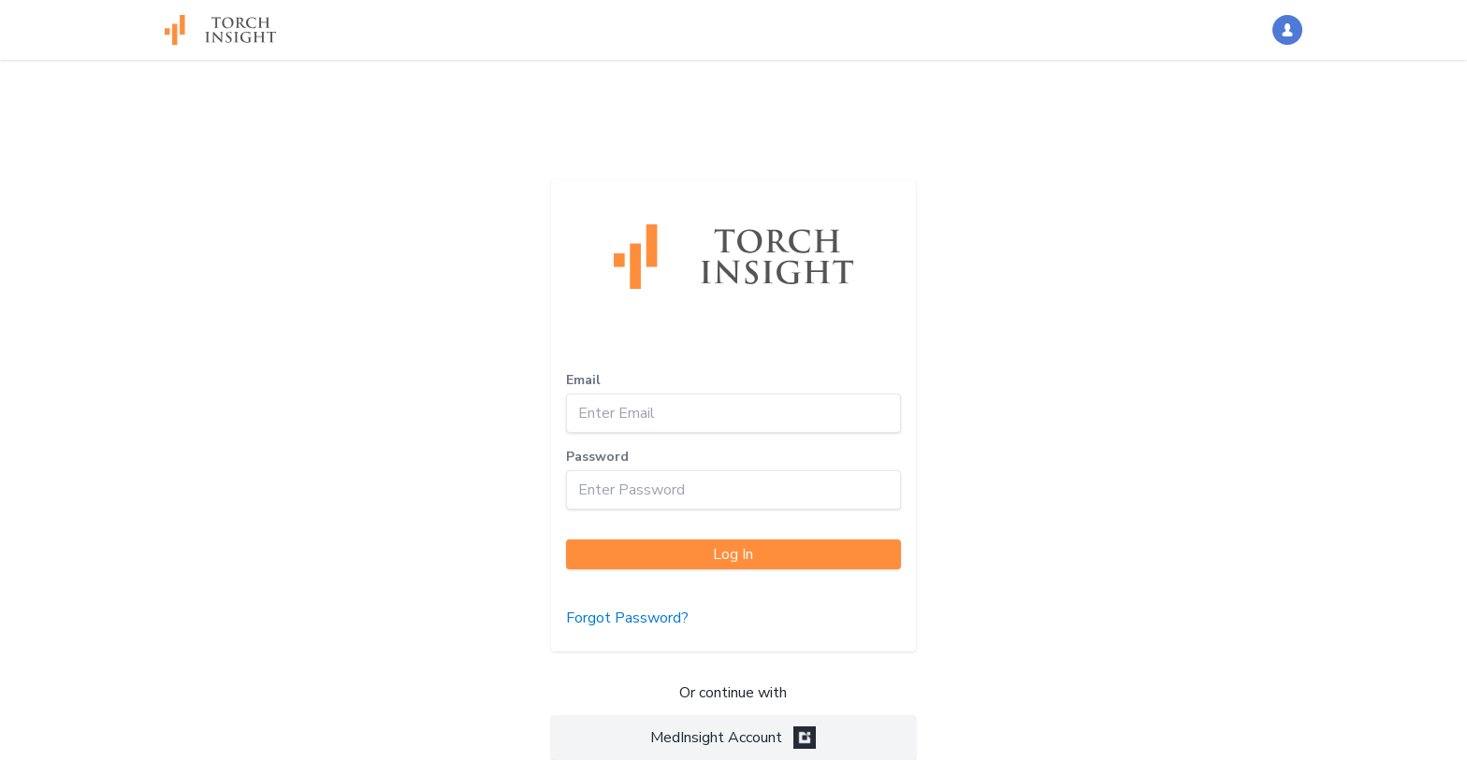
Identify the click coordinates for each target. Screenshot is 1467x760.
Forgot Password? (627, 618)
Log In (733, 554)
